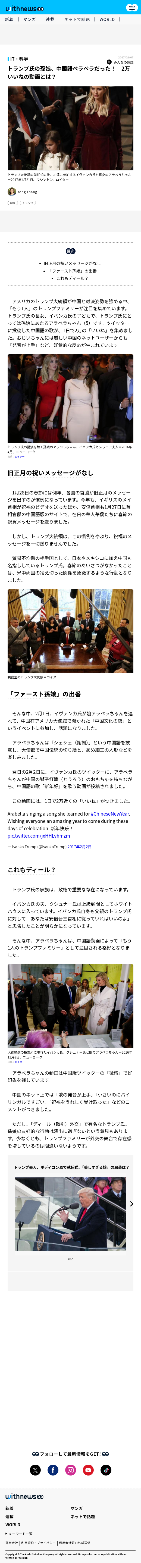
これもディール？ (72, 278)
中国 (12, 203)
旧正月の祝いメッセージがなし (72, 263)
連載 (50, 19)
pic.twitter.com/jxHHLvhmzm (39, 835)
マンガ (29, 19)
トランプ (27, 203)
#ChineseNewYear (110, 813)
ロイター (20, 456)
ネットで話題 (77, 19)
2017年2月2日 (80, 846)
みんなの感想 (120, 62)
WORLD (107, 19)
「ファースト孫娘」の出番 (72, 271)
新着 (9, 19)
